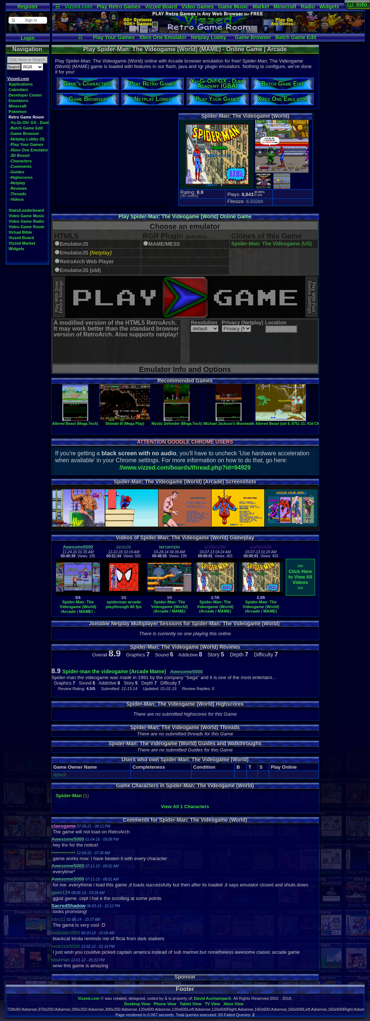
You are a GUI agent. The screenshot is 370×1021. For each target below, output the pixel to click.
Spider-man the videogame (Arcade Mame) (114, 671)
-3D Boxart (20, 155)
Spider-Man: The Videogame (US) (271, 243)
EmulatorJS (74, 244)
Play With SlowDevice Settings (58, 297)
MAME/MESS (164, 244)
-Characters (21, 161)
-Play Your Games (27, 144)
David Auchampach (212, 998)
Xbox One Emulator (163, 37)
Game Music (233, 7)
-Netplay (17, 183)
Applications (21, 84)
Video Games (198, 7)
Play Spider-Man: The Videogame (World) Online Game (185, 216)
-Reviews (18, 188)
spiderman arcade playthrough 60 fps (124, 604)
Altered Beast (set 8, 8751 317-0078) (286, 422)
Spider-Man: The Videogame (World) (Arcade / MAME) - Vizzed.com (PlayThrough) (78, 611)
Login (27, 38)
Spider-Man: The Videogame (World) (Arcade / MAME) (169, 606)
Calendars (18, 89)
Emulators (19, 100)
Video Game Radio (26, 221)
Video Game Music (27, 216)
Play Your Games (114, 37)
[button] (27, 20)
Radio (307, 7)
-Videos (17, 199)
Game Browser (253, 37)
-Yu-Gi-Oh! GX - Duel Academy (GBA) (45, 122)
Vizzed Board (161, 7)
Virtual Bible (20, 232)
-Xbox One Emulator (29, 150)
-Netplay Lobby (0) (27, 139)
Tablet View (191, 1004)
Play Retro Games (119, 7)
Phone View (165, 1004)
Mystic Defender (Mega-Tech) (177, 422)
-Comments (21, 166)
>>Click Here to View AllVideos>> (300, 577)
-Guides (17, 172)
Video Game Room (27, 227)
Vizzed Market (22, 243)
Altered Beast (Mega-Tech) (75, 422)
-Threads (18, 194)
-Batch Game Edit (26, 128)
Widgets (329, 7)
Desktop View (137, 1004)
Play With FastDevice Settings (311, 297)
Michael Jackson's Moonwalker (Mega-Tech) (241, 422)
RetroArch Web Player (87, 261)
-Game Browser (24, 133)
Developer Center (25, 95)
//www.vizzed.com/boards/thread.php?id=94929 (184, 467)
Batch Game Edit (295, 37)
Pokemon (18, 111)
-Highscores (21, 177)
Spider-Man (69, 795)
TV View (212, 1004)
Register (27, 7)
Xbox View (234, 1004)
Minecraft (284, 7)
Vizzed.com (78, 7)
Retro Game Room (26, 117)
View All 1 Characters (185, 806)
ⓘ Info (357, 4)
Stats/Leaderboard (26, 210)
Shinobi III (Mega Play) (125, 422)
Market (261, 7)
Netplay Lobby (208, 37)
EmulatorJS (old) (80, 270)
